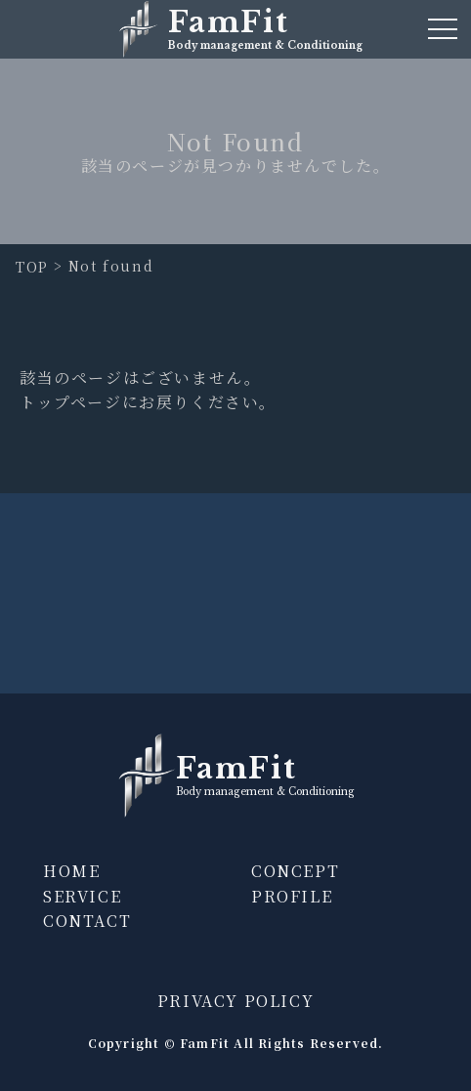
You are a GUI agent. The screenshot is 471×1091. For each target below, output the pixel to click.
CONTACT (87, 920)
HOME (71, 871)
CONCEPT (295, 871)
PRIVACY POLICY (235, 1000)
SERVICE (82, 896)
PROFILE (291, 896)
